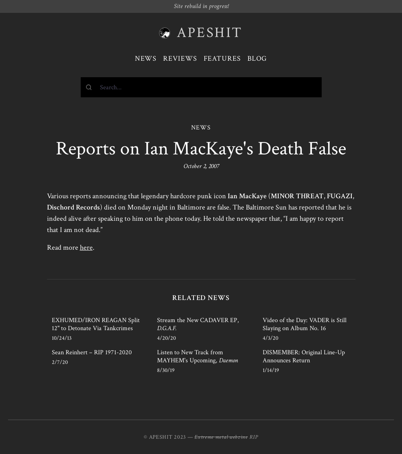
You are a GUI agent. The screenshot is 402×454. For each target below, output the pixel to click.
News (146, 58)
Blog (257, 58)
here (86, 247)
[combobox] (201, 87)
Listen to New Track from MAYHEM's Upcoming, (197, 356)
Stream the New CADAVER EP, (198, 324)
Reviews (180, 58)
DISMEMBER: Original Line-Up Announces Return (304, 356)
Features (222, 58)
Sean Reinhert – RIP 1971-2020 (92, 352)
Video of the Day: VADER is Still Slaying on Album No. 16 (305, 324)
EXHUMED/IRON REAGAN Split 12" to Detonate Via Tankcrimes (96, 324)
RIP (253, 437)
